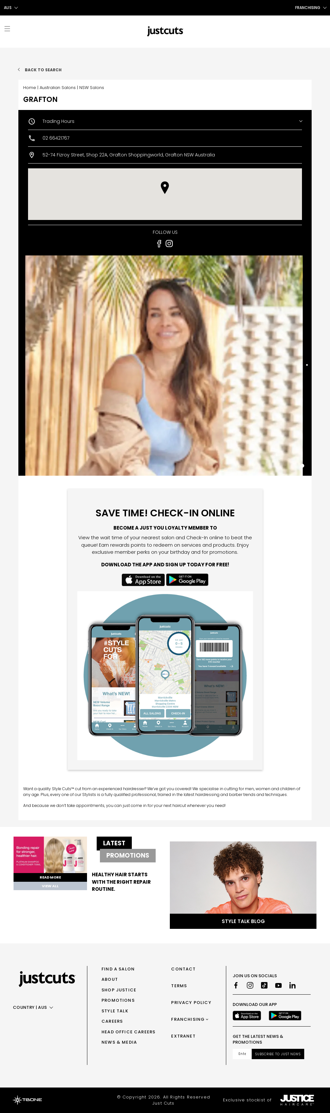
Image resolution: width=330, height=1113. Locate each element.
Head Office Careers (128, 1032)
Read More (50, 877)
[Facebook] (236, 985)
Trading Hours (58, 121)
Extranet (183, 1036)
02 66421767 (56, 138)
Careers (112, 1021)
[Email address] (242, 1054)
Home (29, 87)
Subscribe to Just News (278, 1054)
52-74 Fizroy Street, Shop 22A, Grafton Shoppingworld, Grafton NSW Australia (129, 155)
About (110, 979)
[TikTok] (264, 985)
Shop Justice (119, 990)
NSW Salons (91, 87)
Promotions (118, 1000)
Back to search (43, 70)
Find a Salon (118, 969)
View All (50, 886)
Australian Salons (58, 87)
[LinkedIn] (292, 985)
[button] (164, 187)
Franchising (188, 1019)
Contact (183, 969)
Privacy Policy (191, 1002)
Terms (179, 986)
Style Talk (115, 1011)
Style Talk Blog (243, 921)
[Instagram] (250, 985)
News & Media (119, 1042)
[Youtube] (278, 985)
